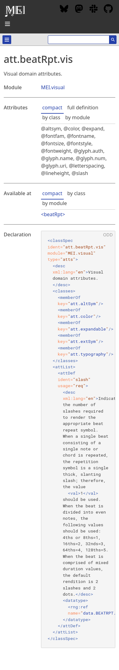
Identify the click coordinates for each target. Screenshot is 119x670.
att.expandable (88, 329)
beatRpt (53, 214)
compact (52, 107)
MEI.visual (53, 87)
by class (51, 117)
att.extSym (83, 341)
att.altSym (83, 303)
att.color (81, 316)
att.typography (88, 354)
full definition (82, 107)
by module (77, 117)
